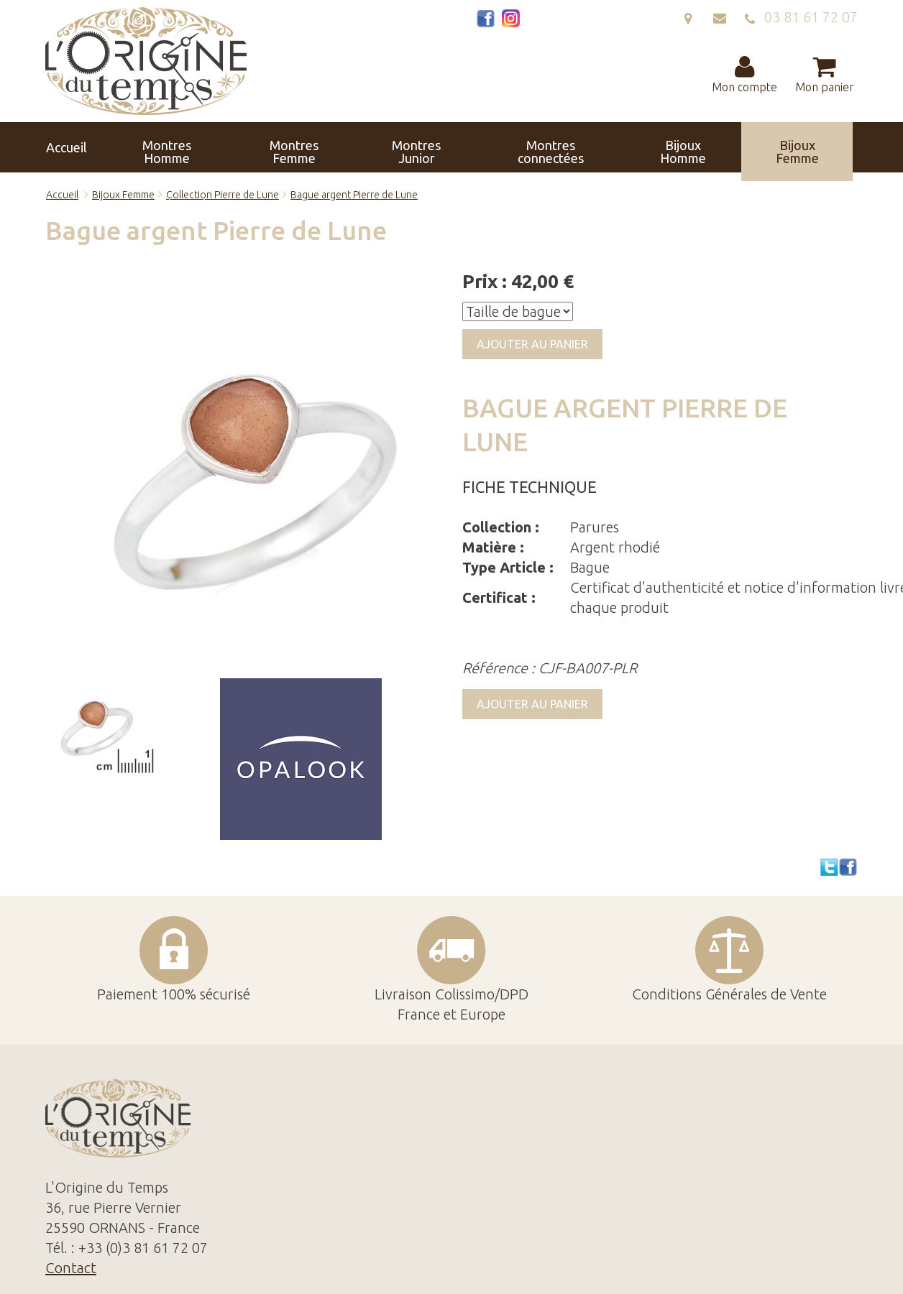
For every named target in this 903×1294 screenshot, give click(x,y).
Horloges (645, 147)
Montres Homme (155, 147)
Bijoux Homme (490, 147)
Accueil (79, 147)
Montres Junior (314, 147)
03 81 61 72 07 (801, 17)
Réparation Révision (735, 147)
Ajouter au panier (532, 344)
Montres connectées (403, 147)
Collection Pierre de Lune (222, 194)
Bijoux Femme (565, 147)
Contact (820, 147)
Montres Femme (235, 147)
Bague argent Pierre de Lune (354, 194)
